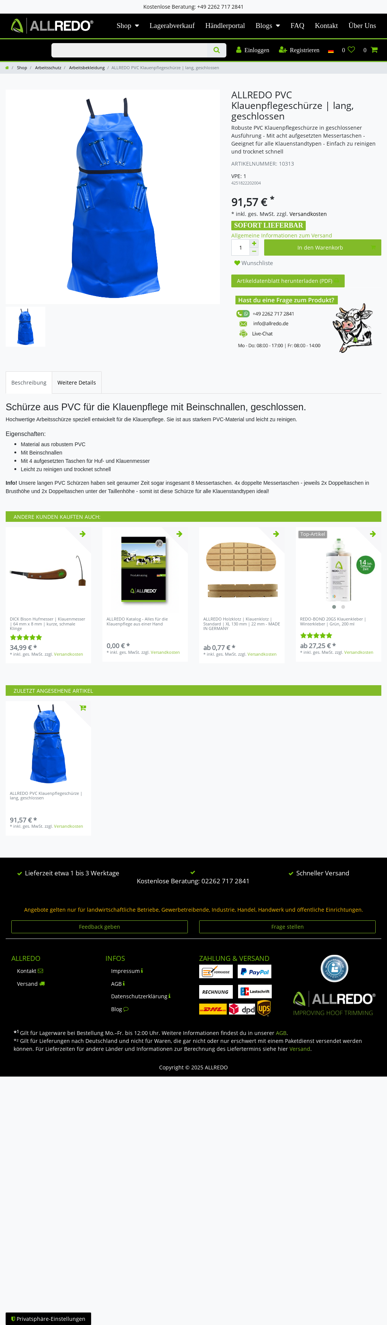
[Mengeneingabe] (240, 247)
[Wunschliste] (348, 50)
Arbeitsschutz (47, 67)
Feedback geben (99, 926)
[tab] (29, 382)
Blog (120, 1009)
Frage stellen (287, 926)
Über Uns (362, 25)
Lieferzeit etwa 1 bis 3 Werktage (72, 873)
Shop (124, 25)
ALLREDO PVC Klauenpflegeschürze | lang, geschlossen (46, 796)
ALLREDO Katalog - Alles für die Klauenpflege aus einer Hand (137, 621)
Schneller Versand (322, 873)
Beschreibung (28, 382)
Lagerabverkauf (172, 25)
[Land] (330, 50)
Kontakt (326, 25)
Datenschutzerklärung (141, 996)
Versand (31, 983)
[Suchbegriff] (129, 50)
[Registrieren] (299, 50)
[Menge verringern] (254, 252)
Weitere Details (76, 382)
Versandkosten (307, 213)
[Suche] (216, 50)
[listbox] (338, 570)
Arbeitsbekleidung (86, 67)
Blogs (263, 25)
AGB (118, 983)
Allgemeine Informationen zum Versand (281, 235)
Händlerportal (225, 25)
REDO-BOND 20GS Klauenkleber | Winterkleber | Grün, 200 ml (333, 621)
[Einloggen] (253, 50)
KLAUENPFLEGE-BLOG (23, 43)
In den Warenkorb (336, 247)
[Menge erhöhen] (254, 243)
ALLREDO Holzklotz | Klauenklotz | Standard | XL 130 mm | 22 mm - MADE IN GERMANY (241, 624)
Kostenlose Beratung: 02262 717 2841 (193, 881)
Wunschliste (253, 263)
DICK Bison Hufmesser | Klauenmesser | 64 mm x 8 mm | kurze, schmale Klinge (47, 624)
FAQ (297, 25)
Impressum (127, 970)
